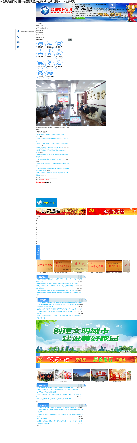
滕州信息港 (103, 15)
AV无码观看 (128, 17)
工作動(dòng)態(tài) (42, 132)
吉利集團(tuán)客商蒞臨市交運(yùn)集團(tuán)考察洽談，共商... (53, 127)
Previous (38, 216)
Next (37, 218)
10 (36, 241)
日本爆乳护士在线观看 (119, 17)
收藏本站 (23, 31)
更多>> (38, 177)
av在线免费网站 (120, 16)
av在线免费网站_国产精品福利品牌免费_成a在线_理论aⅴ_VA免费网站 (37, 1)
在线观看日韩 (112, 16)
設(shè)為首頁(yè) (31, 31)
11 (36, 243)
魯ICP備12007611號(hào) (84, 11)
